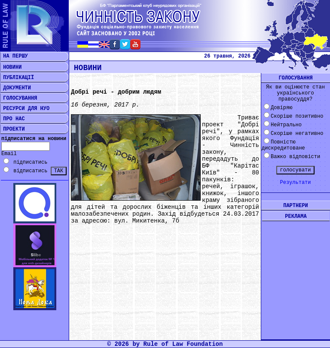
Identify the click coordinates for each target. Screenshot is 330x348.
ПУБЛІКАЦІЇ (17, 78)
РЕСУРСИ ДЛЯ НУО (24, 109)
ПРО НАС (12, 119)
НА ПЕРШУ (14, 56)
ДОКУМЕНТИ (15, 88)
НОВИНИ (10, 67)
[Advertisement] (295, 273)
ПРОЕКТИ (12, 129)
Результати (295, 183)
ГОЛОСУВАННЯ (18, 98)
